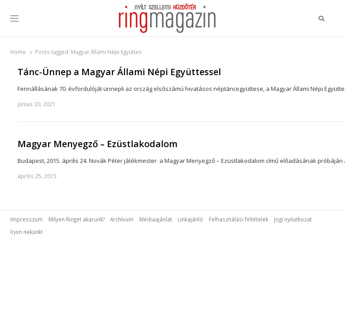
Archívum (121, 219)
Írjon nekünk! (26, 231)
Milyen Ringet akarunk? (77, 219)
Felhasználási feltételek (238, 219)
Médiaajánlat (155, 219)
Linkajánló (190, 219)
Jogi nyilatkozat (293, 219)
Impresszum (26, 219)
